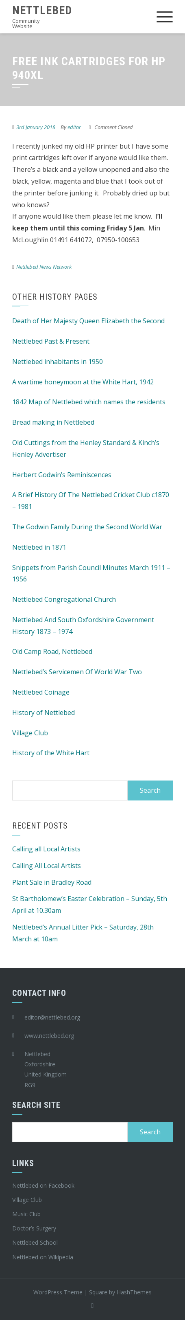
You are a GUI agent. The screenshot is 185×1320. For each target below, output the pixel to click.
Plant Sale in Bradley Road (51, 882)
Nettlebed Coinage (41, 692)
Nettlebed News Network (44, 266)
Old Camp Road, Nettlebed (52, 651)
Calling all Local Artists (46, 848)
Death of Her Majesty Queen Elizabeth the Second (88, 320)
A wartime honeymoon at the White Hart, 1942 (83, 381)
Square (98, 1292)
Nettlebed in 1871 (39, 547)
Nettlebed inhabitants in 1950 (57, 361)
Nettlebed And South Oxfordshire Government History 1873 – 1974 (83, 625)
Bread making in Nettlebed (53, 422)
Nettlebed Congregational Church (64, 599)
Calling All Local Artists (46, 865)
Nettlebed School (35, 1242)
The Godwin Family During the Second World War (87, 526)
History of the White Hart (50, 752)
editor (74, 127)
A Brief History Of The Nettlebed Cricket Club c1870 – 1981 (90, 500)
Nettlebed (42, 10)
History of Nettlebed (43, 712)
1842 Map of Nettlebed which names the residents (88, 401)
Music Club (26, 1214)
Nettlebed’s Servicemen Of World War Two (77, 671)
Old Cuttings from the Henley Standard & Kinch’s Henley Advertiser (85, 448)
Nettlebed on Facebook (43, 1185)
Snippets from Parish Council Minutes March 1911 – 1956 (91, 573)
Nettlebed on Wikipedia (42, 1257)
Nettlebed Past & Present (50, 341)
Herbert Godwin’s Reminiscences (61, 474)
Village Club (30, 732)
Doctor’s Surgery (34, 1228)
